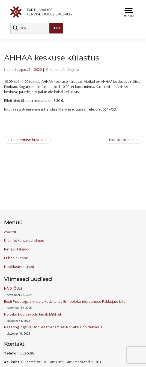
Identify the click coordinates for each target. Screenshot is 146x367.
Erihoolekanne (16, 257)
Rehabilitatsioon (17, 249)
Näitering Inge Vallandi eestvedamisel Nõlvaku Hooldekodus (53, 327)
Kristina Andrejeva (64, 69)
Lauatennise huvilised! (29, 139)
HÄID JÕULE (13, 288)
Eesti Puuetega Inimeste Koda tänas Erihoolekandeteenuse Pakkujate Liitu (65, 301)
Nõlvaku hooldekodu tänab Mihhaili (33, 314)
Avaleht (10, 231)
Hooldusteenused (19, 266)
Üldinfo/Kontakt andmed (24, 240)
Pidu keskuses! (121, 139)
